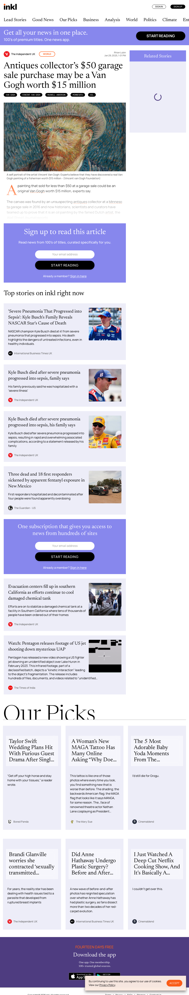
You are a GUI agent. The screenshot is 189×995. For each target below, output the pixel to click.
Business (91, 20)
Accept (174, 983)
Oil (92, 95)
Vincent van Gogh (31, 95)
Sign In (159, 6)
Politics (150, 20)
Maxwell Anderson (56, 95)
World (132, 20)
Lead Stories (15, 20)
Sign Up (178, 6)
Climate (169, 20)
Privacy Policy (107, 985)
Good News (43, 20)
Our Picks (68, 20)
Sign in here (78, 276)
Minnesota (78, 95)
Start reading (160, 35)
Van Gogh (10, 95)
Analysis (112, 20)
